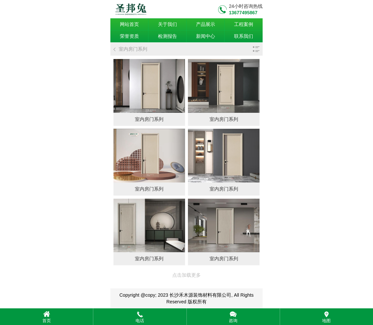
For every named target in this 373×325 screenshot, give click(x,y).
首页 (46, 320)
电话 (140, 320)
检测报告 (167, 36)
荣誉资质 (129, 36)
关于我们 (167, 24)
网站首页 (129, 24)
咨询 (233, 320)
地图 (326, 320)
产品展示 (205, 24)
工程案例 (243, 24)
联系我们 (243, 36)
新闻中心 (205, 36)
